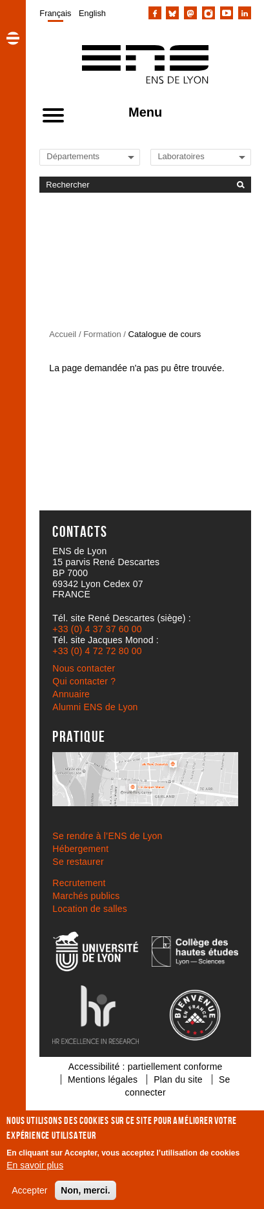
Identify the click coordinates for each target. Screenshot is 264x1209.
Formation (102, 334)
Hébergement (80, 849)
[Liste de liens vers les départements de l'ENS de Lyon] (90, 156)
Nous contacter (83, 668)
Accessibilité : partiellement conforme (145, 1066)
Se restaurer (77, 861)
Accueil (62, 334)
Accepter (29, 1190)
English (92, 13)
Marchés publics (85, 896)
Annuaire (71, 694)
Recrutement (78, 883)
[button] (13, 38)
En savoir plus (34, 1165)
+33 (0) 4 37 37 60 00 (96, 629)
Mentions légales (102, 1079)
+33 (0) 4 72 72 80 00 (96, 651)
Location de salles (89, 909)
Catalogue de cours (164, 334)
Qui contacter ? (84, 681)
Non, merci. (85, 1190)
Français (55, 13)
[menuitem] (55, 12)
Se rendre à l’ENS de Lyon (107, 836)
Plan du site (178, 1079)
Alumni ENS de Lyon (94, 707)
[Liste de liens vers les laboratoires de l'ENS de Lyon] (201, 156)
